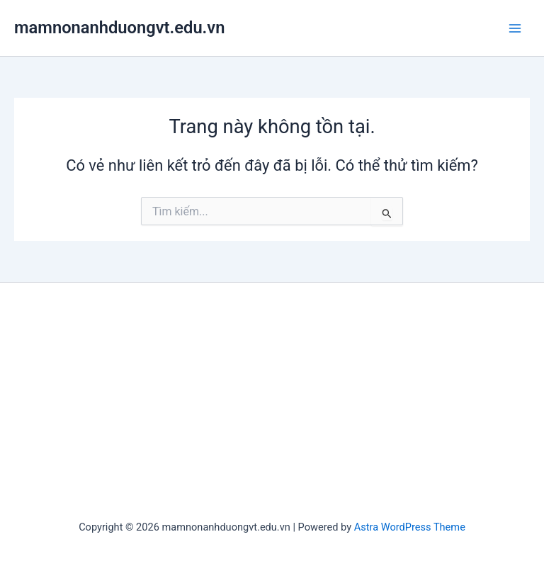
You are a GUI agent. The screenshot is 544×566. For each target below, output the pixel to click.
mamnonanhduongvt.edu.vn (119, 28)
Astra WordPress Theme (409, 527)
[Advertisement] (272, 403)
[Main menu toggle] (515, 28)
